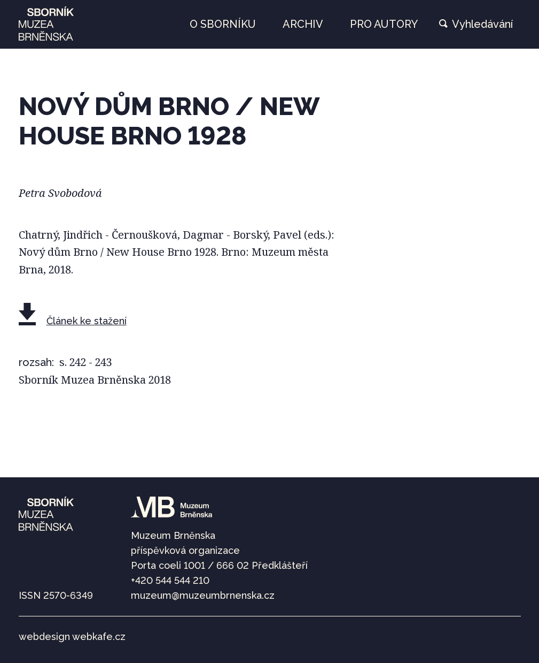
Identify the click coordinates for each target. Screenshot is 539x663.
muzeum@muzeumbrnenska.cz (203, 595)
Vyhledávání (482, 24)
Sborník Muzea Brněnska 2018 (95, 379)
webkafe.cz (99, 636)
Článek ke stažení (86, 320)
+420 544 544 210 (170, 580)
